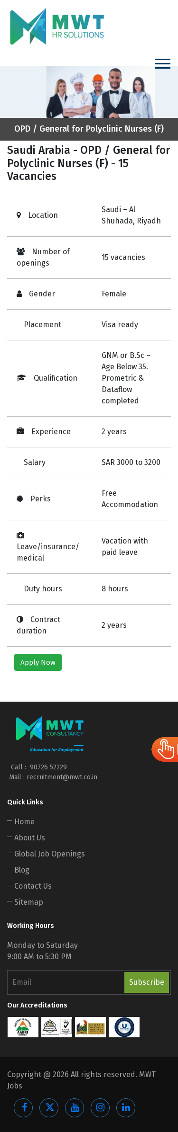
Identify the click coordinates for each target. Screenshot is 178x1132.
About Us (29, 837)
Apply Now (38, 662)
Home (24, 821)
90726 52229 (47, 767)
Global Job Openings (49, 853)
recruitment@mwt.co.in (62, 777)
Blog (21, 869)
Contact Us (33, 886)
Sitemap (28, 902)
